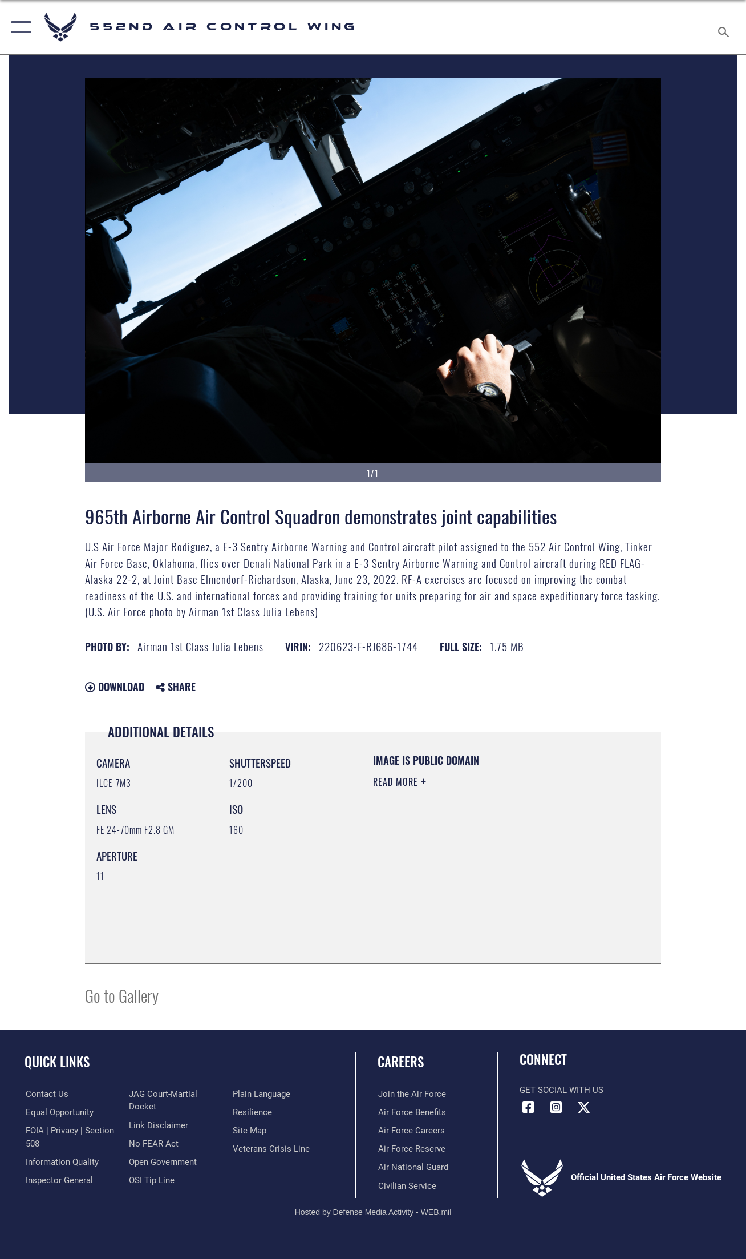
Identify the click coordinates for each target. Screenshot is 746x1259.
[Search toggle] (725, 27)
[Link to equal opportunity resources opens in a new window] (58, 1112)
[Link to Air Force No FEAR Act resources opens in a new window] (154, 1143)
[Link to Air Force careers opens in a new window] (411, 1130)
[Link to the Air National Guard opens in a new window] (413, 1167)
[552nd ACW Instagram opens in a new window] (556, 1107)
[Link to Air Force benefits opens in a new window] (411, 1112)
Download (114, 686)
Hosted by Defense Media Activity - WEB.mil (373, 1211)
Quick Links (57, 1061)
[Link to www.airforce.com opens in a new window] (411, 1094)
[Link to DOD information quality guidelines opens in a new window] (61, 1162)
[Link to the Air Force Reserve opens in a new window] (411, 1149)
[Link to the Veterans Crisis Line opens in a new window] (271, 1149)
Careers (401, 1061)
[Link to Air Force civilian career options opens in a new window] (407, 1185)
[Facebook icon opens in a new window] (528, 1107)
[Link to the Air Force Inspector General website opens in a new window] (58, 1180)
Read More (397, 782)
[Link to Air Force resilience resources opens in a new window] (252, 1112)
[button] (18, 27)
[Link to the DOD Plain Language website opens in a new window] (261, 1094)
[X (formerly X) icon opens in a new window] (584, 1107)
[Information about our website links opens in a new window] (158, 1125)
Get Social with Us (561, 1090)
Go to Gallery (122, 995)
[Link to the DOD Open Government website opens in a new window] (163, 1162)
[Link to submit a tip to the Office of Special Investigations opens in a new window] (152, 1180)
